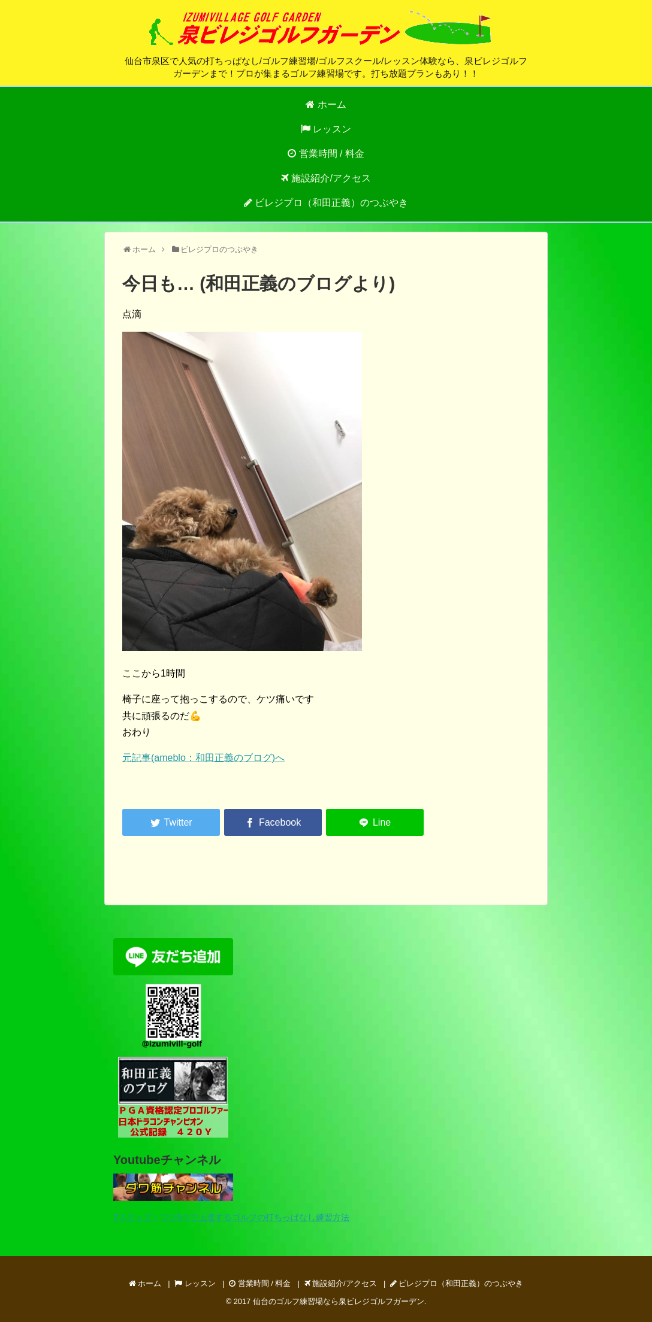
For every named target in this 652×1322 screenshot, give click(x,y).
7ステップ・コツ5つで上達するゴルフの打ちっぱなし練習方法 (231, 1217)
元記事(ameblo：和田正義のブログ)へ (203, 758)
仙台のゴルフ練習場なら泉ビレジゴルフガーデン (338, 1301)
